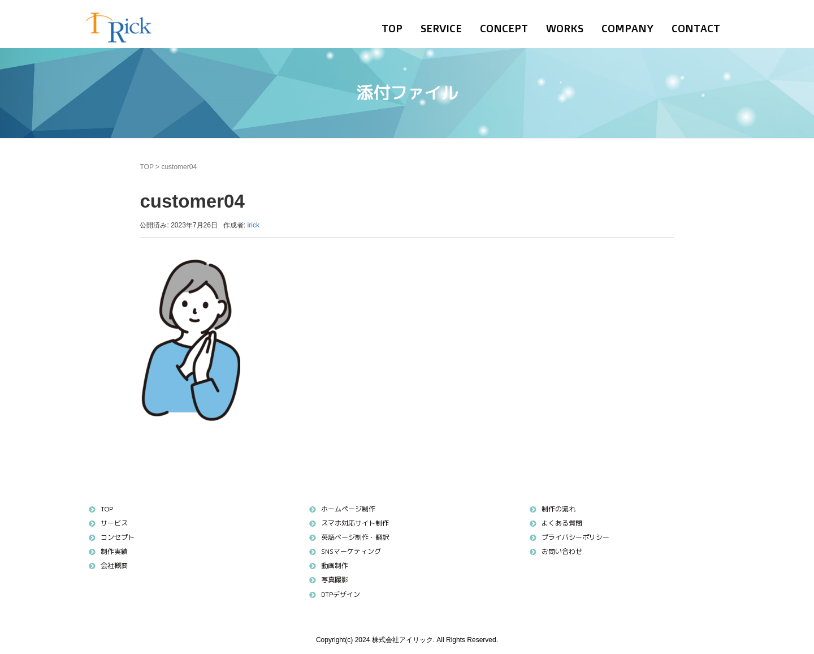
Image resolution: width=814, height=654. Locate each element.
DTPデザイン (340, 594)
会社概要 (114, 565)
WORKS (564, 28)
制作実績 (114, 551)
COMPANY (627, 28)
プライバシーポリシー (575, 537)
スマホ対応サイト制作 (355, 523)
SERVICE (441, 28)
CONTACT (696, 28)
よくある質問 (562, 523)
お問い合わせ (562, 551)
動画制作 (334, 565)
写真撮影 (334, 579)
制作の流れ (558, 509)
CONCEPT (504, 28)
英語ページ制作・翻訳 (355, 537)
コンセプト (118, 537)
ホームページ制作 (348, 509)
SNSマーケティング (351, 551)
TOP (392, 28)
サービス (114, 523)
